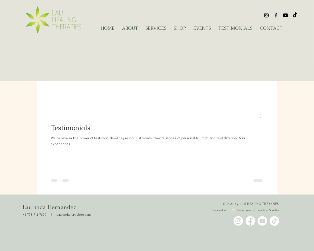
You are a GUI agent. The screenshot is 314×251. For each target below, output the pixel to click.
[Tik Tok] (295, 15)
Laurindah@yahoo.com (73, 214)
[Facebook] (276, 15)
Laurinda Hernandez (50, 207)
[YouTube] (285, 15)
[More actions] (262, 116)
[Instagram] (266, 15)
